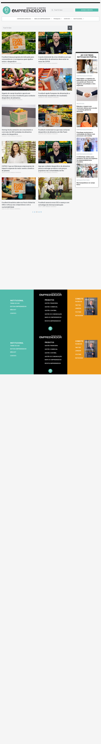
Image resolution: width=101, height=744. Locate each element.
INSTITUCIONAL (79, 18)
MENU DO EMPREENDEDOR (43, 18)
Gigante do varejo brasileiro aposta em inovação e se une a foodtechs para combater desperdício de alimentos (18, 95)
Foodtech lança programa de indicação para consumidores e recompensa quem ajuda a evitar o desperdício (18, 59)
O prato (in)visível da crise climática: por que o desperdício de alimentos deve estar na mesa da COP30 (54, 59)
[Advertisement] (21, 265)
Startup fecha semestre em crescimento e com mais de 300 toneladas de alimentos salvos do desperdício (17, 132)
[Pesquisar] (70, 28)
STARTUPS (68, 18)
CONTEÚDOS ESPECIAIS (24, 18)
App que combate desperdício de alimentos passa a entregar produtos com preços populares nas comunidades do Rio (54, 168)
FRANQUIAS (58, 18)
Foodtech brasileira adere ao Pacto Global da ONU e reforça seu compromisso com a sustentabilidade (18, 205)
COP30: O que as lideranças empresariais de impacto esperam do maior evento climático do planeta (18, 168)
